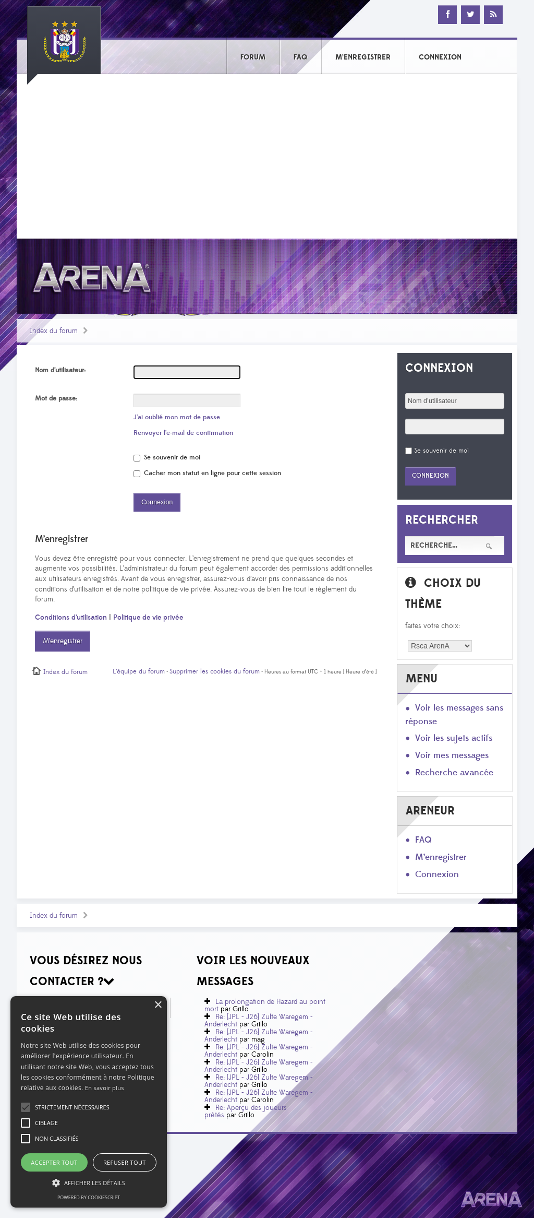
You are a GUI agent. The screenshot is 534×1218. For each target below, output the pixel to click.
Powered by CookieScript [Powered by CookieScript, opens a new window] (88, 1197)
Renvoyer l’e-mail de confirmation (183, 433)
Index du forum (54, 331)
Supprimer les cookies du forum (214, 671)
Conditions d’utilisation (71, 617)
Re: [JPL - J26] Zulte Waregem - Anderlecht (258, 1020)
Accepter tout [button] (54, 1162)
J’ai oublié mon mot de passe (177, 417)
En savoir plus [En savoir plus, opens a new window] (104, 1088)
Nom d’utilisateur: (60, 370)
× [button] (158, 1005)
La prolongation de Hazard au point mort (264, 1005)
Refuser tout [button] (124, 1162)
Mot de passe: (56, 398)
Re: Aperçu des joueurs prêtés (245, 1111)
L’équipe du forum (139, 671)
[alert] (88, 1102)
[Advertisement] (267, 160)
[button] (72, 1107)
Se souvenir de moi (167, 457)
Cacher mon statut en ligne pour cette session (207, 473)
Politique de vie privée (148, 617)
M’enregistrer (62, 641)
